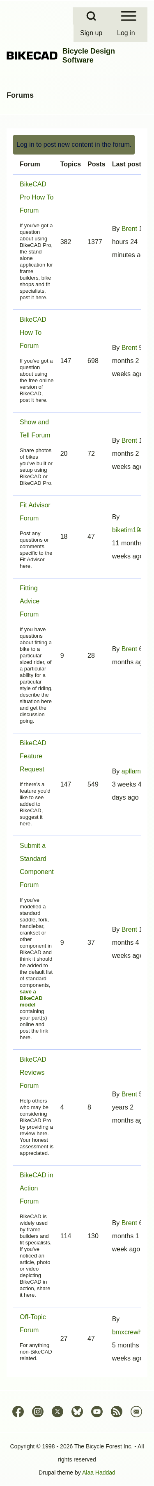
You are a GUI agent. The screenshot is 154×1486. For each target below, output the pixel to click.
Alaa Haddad (98, 1472)
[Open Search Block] (91, 16)
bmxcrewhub (130, 1332)
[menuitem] (92, 33)
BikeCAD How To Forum (33, 332)
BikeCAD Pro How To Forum (36, 197)
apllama (133, 771)
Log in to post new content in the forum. (73, 144)
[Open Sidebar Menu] (128, 16)
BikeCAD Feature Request (33, 756)
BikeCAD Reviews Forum (33, 1072)
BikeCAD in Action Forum (36, 1188)
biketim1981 (129, 530)
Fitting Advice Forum (29, 601)
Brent (129, 228)
